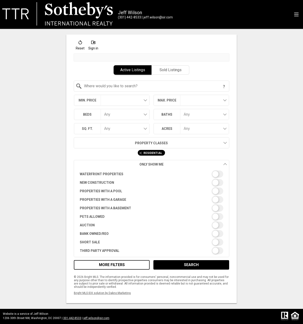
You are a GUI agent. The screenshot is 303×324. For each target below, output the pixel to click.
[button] (80, 46)
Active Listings (132, 70)
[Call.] (129, 17)
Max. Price (167, 100)
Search (191, 265)
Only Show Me (183, 164)
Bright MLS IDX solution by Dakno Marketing (102, 293)
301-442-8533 (72, 318)
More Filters (112, 265)
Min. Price (87, 100)
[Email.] (157, 17)
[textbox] (154, 86)
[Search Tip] (224, 86)
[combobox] (152, 86)
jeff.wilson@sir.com (96, 318)
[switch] (151, 174)
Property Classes (121, 143)
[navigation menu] (296, 14)
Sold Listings (171, 70)
